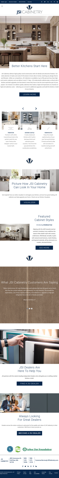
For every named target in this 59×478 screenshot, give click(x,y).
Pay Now (30, 1)
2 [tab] (29, 308)
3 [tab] (31, 308)
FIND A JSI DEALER (29, 384)
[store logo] (29, 9)
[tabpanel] (29, 294)
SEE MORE (44, 248)
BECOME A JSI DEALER (29, 433)
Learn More (29, 94)
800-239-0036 (22, 1)
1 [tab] (27, 308)
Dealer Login (4, 1)
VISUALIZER (29, 202)
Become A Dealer (13, 1)
